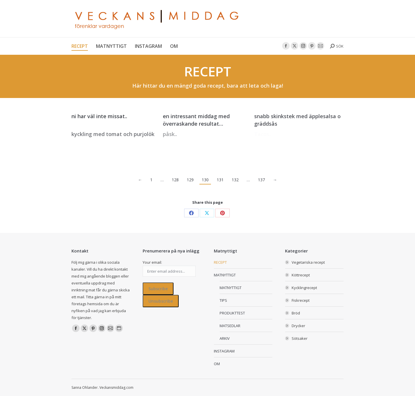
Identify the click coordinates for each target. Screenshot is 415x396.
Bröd (296, 313)
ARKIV (225, 338)
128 (175, 179)
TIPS (223, 300)
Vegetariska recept (308, 262)
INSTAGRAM (224, 351)
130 (205, 179)
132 (235, 179)
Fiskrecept (301, 300)
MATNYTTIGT (225, 275)
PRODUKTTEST (232, 313)
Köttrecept (301, 275)
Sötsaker (300, 338)
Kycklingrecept (304, 287)
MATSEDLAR (230, 325)
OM (217, 363)
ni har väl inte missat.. (99, 116)
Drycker (298, 325)
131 (220, 179)
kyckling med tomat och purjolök (112, 134)
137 (261, 179)
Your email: (152, 262)
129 (190, 179)
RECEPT (220, 262)
